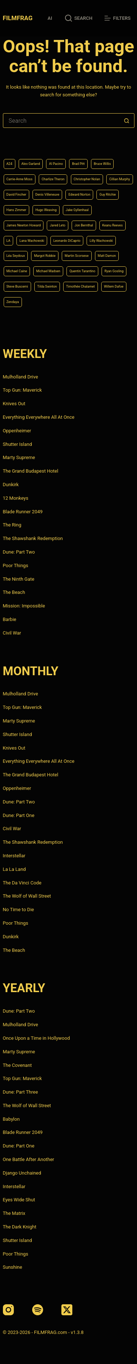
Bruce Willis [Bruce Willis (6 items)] (102, 164)
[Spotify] (37, 1309)
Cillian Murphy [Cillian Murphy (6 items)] (119, 179)
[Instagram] (8, 1309)
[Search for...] (61, 120)
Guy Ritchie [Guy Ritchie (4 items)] (107, 194)
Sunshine (12, 1267)
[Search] (78, 18)
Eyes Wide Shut (19, 1199)
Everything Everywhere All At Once (39, 417)
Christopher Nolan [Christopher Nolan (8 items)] (87, 179)
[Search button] (126, 120)
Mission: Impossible (24, 606)
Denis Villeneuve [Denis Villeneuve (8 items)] (47, 194)
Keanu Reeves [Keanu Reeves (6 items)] (112, 225)
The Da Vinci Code (22, 883)
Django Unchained (22, 1173)
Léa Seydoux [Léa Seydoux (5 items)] (16, 256)
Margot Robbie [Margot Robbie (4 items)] (45, 256)
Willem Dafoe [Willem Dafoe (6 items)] (113, 286)
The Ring (12, 525)
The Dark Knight (20, 1227)
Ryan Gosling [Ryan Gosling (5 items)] (113, 271)
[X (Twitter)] (66, 1309)
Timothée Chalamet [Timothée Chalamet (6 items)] (80, 286)
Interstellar (14, 855)
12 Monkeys (15, 498)
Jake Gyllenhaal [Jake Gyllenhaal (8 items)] (77, 210)
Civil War (12, 633)
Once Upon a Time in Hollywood (36, 1038)
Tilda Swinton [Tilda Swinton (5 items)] (47, 286)
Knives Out (14, 403)
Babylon (11, 1119)
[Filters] (117, 18)
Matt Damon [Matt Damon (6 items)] (107, 256)
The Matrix (14, 1213)
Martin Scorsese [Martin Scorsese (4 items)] (76, 256)
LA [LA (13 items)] (9, 241)
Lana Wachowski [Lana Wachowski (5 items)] (31, 241)
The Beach (14, 592)
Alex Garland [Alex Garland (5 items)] (31, 164)
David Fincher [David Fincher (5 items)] (16, 194)
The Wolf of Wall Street (27, 896)
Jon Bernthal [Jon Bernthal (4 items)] (84, 225)
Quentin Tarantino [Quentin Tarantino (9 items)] (82, 271)
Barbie (9, 619)
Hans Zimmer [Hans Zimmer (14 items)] (16, 210)
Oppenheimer (17, 430)
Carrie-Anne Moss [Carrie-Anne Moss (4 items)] (20, 179)
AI (49, 18)
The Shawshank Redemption (33, 538)
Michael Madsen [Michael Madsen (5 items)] (48, 271)
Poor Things (15, 565)
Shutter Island (17, 444)
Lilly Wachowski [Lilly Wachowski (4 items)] (101, 241)
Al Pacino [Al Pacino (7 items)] (56, 164)
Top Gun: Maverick (22, 390)
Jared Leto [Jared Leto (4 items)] (57, 225)
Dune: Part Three (20, 1092)
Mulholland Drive (20, 377)
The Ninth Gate (18, 579)
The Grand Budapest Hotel (30, 471)
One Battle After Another (28, 1159)
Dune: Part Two (19, 552)
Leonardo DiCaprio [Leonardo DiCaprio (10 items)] (66, 241)
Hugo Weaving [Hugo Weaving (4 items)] (46, 210)
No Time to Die (18, 909)
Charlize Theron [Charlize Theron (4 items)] (53, 179)
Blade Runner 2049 (23, 511)
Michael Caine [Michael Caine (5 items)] (17, 271)
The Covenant (17, 1065)
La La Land (14, 869)
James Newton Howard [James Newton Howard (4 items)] (24, 225)
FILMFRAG (18, 18)
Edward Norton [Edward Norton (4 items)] (79, 194)
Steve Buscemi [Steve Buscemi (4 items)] (17, 286)
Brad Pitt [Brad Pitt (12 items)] (78, 164)
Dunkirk (11, 484)
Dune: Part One (19, 815)
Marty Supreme (19, 457)
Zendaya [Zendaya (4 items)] (13, 302)
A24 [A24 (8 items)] (9, 164)
